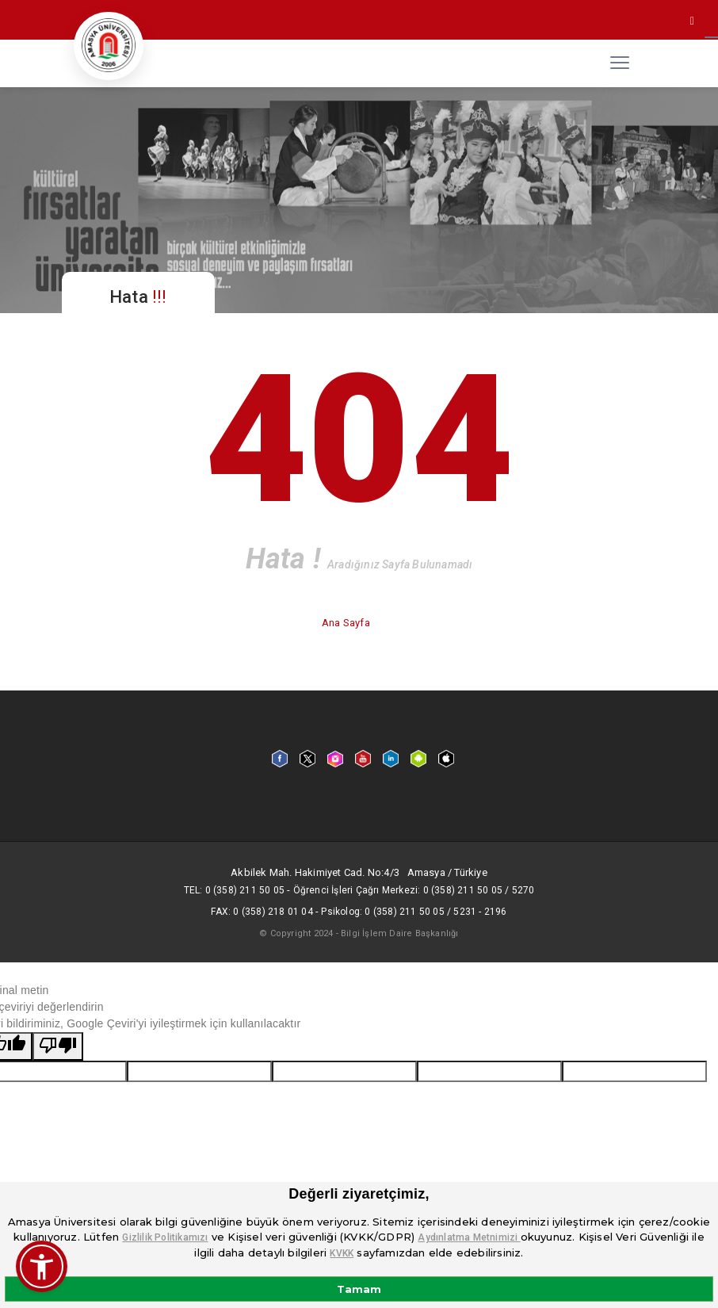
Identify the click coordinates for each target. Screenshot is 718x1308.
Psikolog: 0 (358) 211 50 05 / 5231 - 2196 (413, 911)
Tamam (359, 1289)
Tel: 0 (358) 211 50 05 (234, 890)
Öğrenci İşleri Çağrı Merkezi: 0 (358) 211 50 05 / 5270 (414, 890)
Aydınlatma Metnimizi (469, 1237)
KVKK (341, 1253)
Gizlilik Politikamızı (165, 1237)
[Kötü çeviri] (57, 1046)
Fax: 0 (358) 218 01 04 (261, 911)
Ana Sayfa (347, 623)
